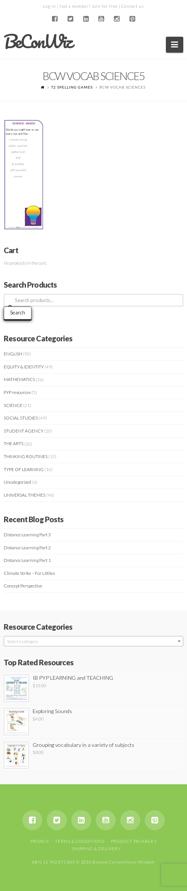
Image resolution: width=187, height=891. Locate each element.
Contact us (132, 6)
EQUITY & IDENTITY (24, 367)
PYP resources (17, 392)
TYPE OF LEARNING (24, 469)
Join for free (105, 6)
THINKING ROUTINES (25, 456)
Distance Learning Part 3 (27, 534)
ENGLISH (13, 354)
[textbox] (93, 641)
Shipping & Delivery (96, 848)
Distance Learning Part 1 (27, 560)
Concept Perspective (23, 586)
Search (17, 312)
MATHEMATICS (19, 379)
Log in (49, 6)
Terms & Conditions (80, 841)
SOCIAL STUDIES (21, 418)
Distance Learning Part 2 (27, 547)
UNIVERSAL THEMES (24, 495)
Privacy (39, 841)
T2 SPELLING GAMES (72, 87)
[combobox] (93, 641)
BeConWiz (38, 41)
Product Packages (134, 841)
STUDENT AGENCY (23, 431)
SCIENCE (13, 405)
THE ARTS (13, 443)
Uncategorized (17, 482)
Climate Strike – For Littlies (29, 573)
